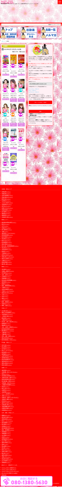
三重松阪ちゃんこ (6, 332)
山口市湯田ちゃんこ (7, 460)
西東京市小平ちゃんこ (7, 293)
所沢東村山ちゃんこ (7, 273)
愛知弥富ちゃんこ (6, 318)
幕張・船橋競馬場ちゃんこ (8, 285)
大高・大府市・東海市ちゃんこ (9, 327)
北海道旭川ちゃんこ (7, 204)
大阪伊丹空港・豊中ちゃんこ (9, 377)
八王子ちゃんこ (6, 300)
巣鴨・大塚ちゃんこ (7, 305)
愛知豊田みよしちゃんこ (8, 330)
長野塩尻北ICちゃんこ (7, 361)
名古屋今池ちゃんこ (7, 311)
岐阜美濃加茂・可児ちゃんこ (9, 339)
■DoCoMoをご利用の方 (34, 89)
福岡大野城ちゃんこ (7, 442)
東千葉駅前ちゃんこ (7, 229)
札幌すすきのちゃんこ (7, 208)
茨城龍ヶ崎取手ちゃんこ (8, 271)
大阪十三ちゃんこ (6, 395)
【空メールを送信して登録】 (40, 102)
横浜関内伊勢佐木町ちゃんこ (9, 222)
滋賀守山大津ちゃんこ (7, 403)
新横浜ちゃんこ (6, 284)
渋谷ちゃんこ (5, 296)
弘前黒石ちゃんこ (6, 200)
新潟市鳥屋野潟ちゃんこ (8, 359)
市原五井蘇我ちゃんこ (7, 289)
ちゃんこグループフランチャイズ (10, 471)
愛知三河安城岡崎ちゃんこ (8, 312)
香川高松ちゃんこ (6, 424)
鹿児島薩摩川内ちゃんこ (8, 428)
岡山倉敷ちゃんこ (6, 446)
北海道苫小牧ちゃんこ (7, 217)
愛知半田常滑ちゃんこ (7, 338)
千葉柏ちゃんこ (6, 287)
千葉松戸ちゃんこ (6, 260)
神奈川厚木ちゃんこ (7, 244)
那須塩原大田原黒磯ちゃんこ (9, 280)
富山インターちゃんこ (7, 350)
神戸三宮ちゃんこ (6, 388)
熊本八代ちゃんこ (6, 449)
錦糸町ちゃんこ (6, 251)
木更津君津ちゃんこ (7, 249)
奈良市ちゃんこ (6, 386)
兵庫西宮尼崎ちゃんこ (7, 408)
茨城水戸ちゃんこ (6, 228)
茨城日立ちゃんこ (6, 303)
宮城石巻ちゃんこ (6, 193)
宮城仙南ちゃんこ (6, 191)
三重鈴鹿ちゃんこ (6, 334)
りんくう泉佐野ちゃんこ (8, 393)
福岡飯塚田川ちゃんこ (7, 439)
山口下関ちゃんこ (6, 440)
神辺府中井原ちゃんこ (7, 459)
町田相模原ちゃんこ (7, 242)
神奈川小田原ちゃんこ (7, 258)
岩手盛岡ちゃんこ (6, 211)
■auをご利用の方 (32, 90)
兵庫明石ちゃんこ (6, 390)
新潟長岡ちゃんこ (6, 352)
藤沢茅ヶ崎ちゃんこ (7, 264)
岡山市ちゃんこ (6, 453)
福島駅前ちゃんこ (6, 215)
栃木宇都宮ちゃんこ (7, 237)
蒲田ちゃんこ (5, 298)
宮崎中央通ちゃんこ (7, 451)
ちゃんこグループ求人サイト (9, 469)
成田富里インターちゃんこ (8, 233)
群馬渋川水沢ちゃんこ (7, 255)
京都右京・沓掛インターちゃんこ (10, 397)
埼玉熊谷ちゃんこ (6, 238)
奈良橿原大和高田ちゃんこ (8, 375)
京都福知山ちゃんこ (7, 410)
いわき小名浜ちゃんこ (7, 202)
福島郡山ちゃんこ (6, 213)
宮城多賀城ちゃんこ (7, 210)
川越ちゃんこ (5, 231)
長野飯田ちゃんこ (6, 354)
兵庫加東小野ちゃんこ (7, 404)
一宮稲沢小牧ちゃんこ (7, 316)
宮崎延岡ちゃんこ (6, 462)
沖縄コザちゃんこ (6, 457)
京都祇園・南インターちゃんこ (9, 372)
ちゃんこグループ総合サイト (9, 467)
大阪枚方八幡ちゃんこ (7, 399)
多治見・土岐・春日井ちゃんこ (9, 321)
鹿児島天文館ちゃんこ (7, 417)
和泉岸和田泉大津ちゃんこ (8, 379)
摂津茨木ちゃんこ (6, 401)
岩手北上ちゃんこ (6, 206)
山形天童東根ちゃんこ (7, 195)
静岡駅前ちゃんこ (6, 323)
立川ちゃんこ (5, 226)
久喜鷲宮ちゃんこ (6, 276)
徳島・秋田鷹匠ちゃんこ (8, 430)
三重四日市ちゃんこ (7, 320)
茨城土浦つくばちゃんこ (8, 256)
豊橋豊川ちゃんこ (6, 325)
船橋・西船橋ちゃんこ (7, 302)
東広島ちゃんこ (6, 448)
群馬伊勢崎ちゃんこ (7, 262)
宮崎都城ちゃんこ (6, 431)
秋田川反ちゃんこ (6, 199)
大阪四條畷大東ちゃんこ (8, 406)
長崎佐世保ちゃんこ (7, 419)
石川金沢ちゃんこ (6, 348)
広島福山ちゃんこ (6, 426)
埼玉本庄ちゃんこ (6, 247)
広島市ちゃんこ (6, 437)
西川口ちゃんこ (6, 224)
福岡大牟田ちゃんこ (7, 455)
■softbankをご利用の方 (34, 92)
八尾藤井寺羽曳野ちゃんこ (8, 384)
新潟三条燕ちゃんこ (7, 365)
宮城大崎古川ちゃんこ (7, 197)
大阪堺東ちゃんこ (6, 392)
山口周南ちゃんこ (6, 435)
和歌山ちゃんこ (6, 374)
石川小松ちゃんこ (6, 345)
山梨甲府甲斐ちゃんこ (7, 356)
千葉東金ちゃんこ (6, 253)
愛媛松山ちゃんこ (6, 415)
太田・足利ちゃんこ (7, 274)
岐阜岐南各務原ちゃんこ (8, 329)
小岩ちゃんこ (5, 294)
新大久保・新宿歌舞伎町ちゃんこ (10, 246)
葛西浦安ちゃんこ (6, 282)
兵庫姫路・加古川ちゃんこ (8, 383)
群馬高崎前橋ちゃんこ (7, 235)
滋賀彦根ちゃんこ (6, 370)
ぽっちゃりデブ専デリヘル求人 (9, 473)
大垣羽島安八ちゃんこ (7, 314)
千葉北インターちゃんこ (8, 291)
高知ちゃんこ (5, 444)
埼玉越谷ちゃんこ (6, 269)
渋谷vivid (4, 475)
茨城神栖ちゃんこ (6, 278)
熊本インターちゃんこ (7, 421)
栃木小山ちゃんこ (6, 240)
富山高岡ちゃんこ (6, 347)
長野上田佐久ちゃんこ (7, 363)
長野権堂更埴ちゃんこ (7, 357)
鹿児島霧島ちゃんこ (7, 422)
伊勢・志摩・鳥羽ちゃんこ (8, 336)
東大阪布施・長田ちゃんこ (8, 381)
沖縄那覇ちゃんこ (6, 433)
